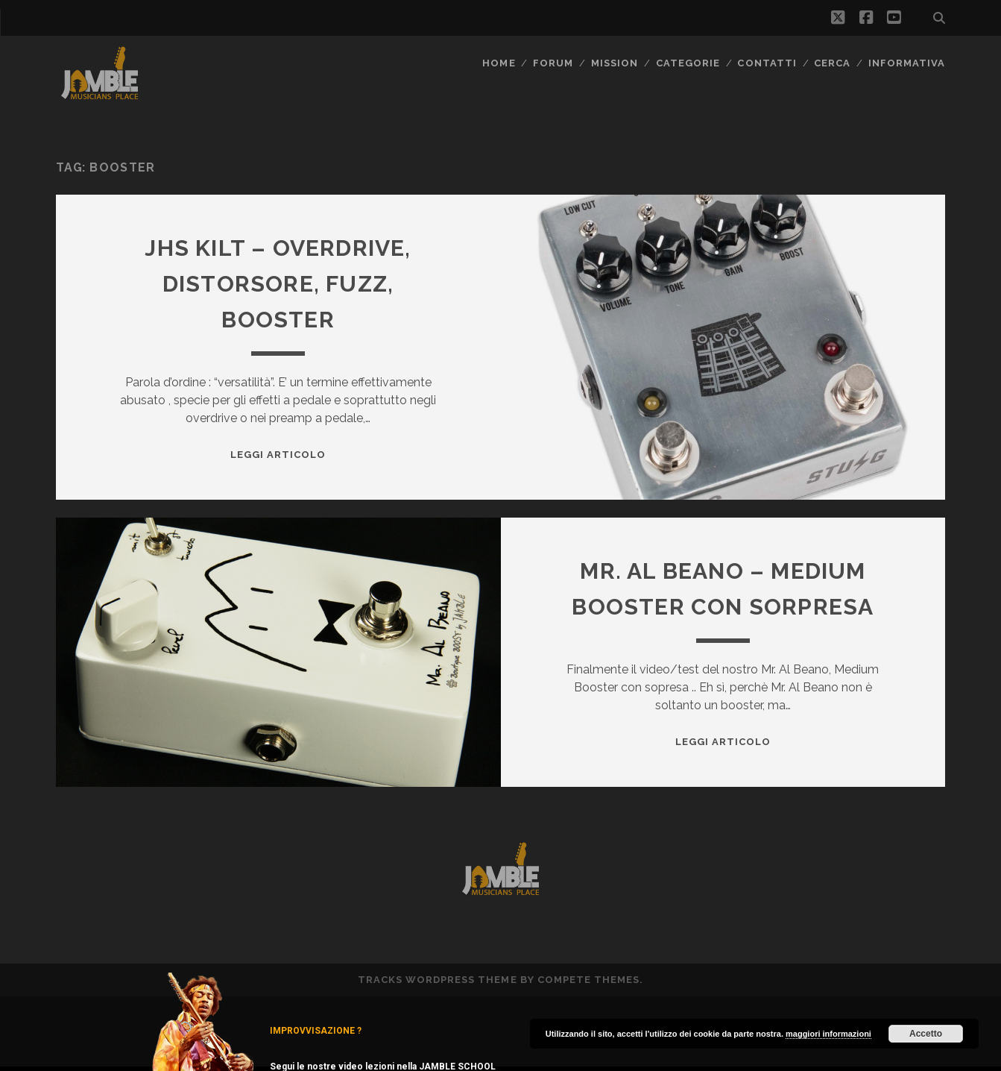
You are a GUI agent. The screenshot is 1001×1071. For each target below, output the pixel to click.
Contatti (766, 63)
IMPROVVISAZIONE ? (315, 1031)
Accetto (925, 1033)
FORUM (553, 63)
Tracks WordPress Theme (437, 979)
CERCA (832, 63)
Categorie (688, 63)
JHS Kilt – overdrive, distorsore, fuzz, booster (278, 284)
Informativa (906, 63)
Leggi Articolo (278, 454)
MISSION (614, 63)
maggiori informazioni (828, 1033)
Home (498, 63)
